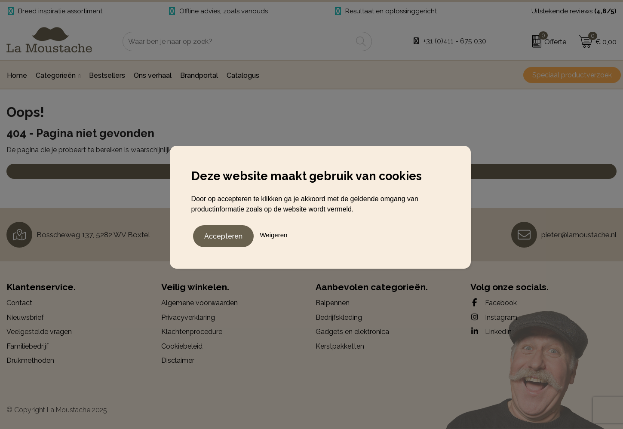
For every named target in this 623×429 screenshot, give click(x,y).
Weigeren (273, 234)
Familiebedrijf (27, 346)
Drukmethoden (30, 360)
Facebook (493, 302)
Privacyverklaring (188, 317)
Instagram (493, 317)
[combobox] (237, 41)
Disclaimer (177, 360)
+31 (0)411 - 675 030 (454, 41)
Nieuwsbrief (25, 317)
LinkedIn (491, 331)
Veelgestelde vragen (39, 332)
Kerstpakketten (340, 346)
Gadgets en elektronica (352, 332)
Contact (19, 303)
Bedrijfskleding (339, 317)
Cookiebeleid (182, 346)
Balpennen (333, 303)
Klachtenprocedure (191, 332)
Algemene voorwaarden (199, 303)
